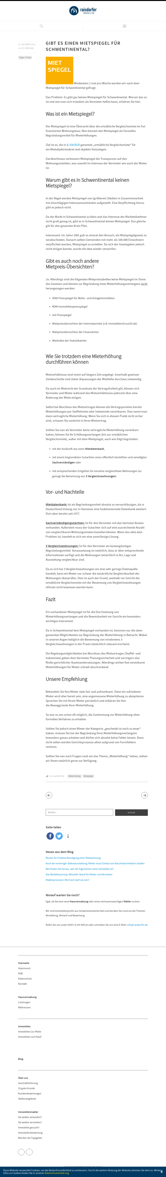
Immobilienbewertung (30, 1132)
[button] (50, 836)
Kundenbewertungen (29, 1093)
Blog (20, 1059)
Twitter (24, 1150)
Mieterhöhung (74, 776)
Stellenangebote (27, 1098)
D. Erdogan (28, 48)
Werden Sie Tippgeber (30, 1138)
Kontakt (22, 984)
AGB (20, 973)
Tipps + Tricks (25, 57)
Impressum (24, 968)
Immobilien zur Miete (29, 1031)
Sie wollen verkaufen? (30, 1117)
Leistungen (24, 1002)
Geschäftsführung (28, 1083)
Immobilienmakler (28, 1112)
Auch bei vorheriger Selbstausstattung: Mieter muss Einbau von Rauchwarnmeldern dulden (95, 863)
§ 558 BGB (73, 145)
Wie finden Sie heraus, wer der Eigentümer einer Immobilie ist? (80, 869)
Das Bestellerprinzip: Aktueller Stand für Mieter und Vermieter (79, 874)
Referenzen (24, 1007)
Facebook (32, 1150)
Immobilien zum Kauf (29, 1037)
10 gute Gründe (26, 1088)
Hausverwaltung (27, 997)
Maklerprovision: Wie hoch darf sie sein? (67, 880)
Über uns (23, 1078)
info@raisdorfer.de (137, 925)
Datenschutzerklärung (57, 1173)
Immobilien (24, 1026)
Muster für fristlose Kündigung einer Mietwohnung (73, 858)
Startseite (23, 963)
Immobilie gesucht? (28, 1127)
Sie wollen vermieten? (30, 1122)
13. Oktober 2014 (27, 44)
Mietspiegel (88, 776)
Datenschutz (25, 978)
